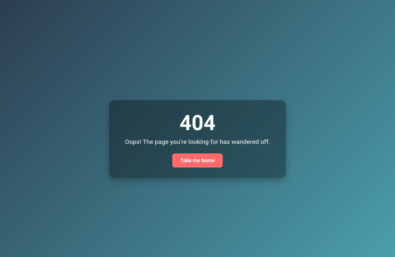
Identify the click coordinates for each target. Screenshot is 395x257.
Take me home (197, 160)
